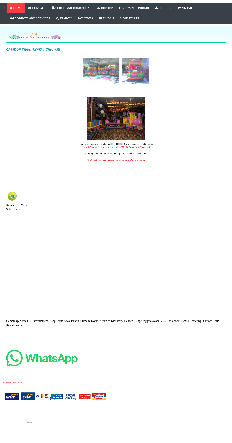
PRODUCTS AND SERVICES (30, 18)
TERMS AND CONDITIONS (71, 7)
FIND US (106, 18)
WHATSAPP (129, 18)
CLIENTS (85, 18)
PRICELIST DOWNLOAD (173, 7)
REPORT (105, 7)
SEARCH (64, 18)
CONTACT (37, 7)
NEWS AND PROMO (134, 7)
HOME (16, 7)
